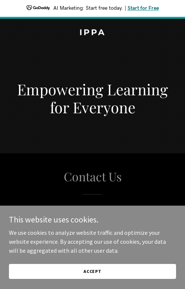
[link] (92, 33)
